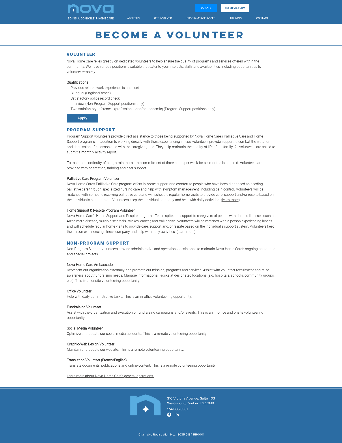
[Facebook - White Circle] (169, 415)
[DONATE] (206, 8)
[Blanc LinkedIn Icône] (177, 415)
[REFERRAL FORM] (235, 8)
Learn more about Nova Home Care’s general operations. (110, 376)
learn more (230, 200)
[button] (137, 18)
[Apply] (82, 118)
